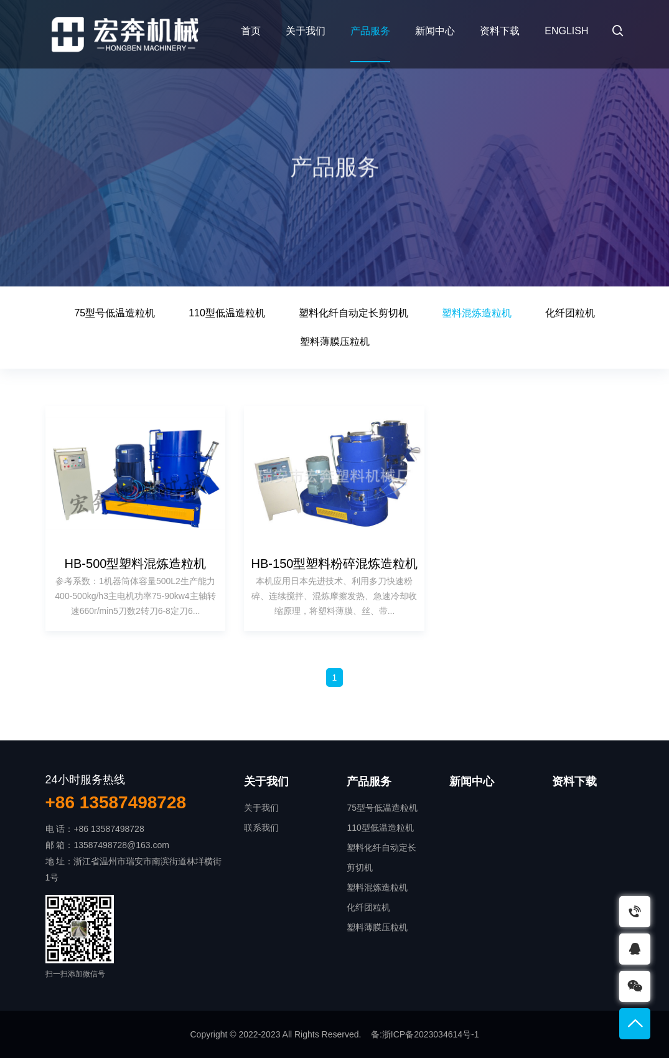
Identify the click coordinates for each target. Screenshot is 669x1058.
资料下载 (500, 31)
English (566, 31)
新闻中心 (435, 31)
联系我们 (261, 828)
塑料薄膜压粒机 (335, 341)
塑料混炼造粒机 (477, 313)
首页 (251, 31)
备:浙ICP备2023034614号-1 (425, 1034)
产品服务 (370, 31)
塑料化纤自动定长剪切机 (353, 313)
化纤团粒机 (570, 313)
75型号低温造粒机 (114, 313)
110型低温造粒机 (227, 313)
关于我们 (305, 31)
